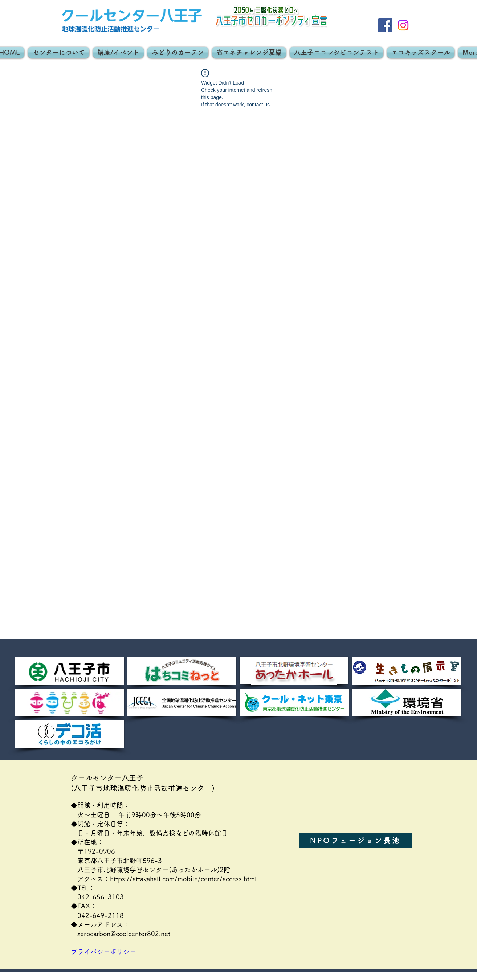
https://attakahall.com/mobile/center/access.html (183, 878)
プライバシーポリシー (106, 951)
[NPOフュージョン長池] (355, 840)
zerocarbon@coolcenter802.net (123, 933)
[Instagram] (403, 25)
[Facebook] (385, 25)
